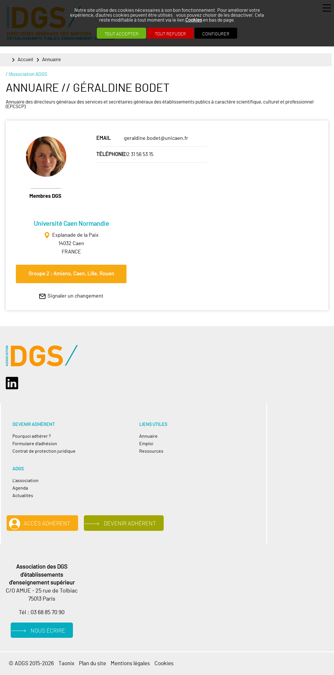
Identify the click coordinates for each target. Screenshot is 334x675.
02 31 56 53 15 (138, 154)
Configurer (215, 34)
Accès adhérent (47, 524)
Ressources (151, 451)
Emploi (146, 443)
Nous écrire (48, 631)
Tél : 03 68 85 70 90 (42, 612)
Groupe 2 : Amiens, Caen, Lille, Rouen (71, 274)
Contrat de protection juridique (44, 451)
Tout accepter (121, 34)
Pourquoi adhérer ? (31, 436)
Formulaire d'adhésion (34, 443)
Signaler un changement (75, 296)
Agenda (20, 488)
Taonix (66, 663)
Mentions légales (130, 663)
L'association (25, 480)
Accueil (25, 59)
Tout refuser (170, 34)
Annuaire (51, 59)
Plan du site (92, 663)
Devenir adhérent (130, 524)
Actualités (22, 495)
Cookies (193, 20)
